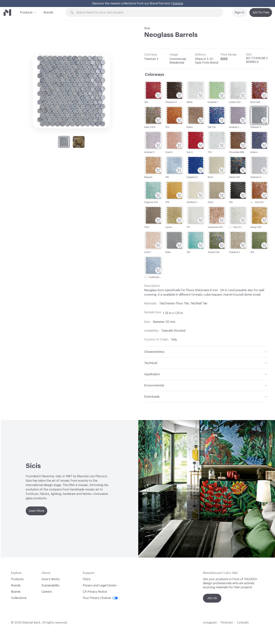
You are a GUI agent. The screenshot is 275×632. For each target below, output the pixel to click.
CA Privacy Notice (95, 591)
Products (26, 12)
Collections (18, 598)
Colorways (154, 74)
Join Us (212, 598)
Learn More (36, 510)
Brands (48, 12)
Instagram (210, 622)
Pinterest (227, 622)
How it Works (51, 579)
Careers (47, 591)
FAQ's (86, 579)
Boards (16, 591)
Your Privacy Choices (100, 598)
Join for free (260, 12)
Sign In (239, 12)
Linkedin (243, 622)
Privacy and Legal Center (100, 585)
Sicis (147, 28)
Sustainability (51, 585)
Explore (178, 3)
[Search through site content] (146, 12)
